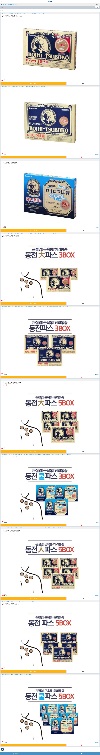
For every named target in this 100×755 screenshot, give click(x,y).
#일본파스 (22, 86)
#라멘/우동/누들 (58, 527)
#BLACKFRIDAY (43, 86)
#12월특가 (41, 527)
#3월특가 (62, 527)
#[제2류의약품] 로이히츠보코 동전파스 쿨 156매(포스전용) (11, 159)
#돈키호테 (38, 13)
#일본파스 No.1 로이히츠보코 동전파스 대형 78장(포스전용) (11, 13)
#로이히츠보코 (26, 233)
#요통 (19, 86)
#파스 (6, 86)
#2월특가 (49, 527)
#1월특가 (45, 527)
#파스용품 (4, 4)
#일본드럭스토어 (37, 86)
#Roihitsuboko (10, 4)
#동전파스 (15, 4)
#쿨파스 (6, 454)
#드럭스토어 (3, 233)
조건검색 (96, 7)
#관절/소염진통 (33, 13)
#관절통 (31, 233)
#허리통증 (16, 86)
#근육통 (42, 13)
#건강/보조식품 (24, 527)
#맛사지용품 (34, 306)
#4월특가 (66, 306)
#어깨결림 (7, 233)
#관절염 (12, 86)
